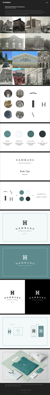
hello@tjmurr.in (25, 393)
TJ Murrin (7, 2)
